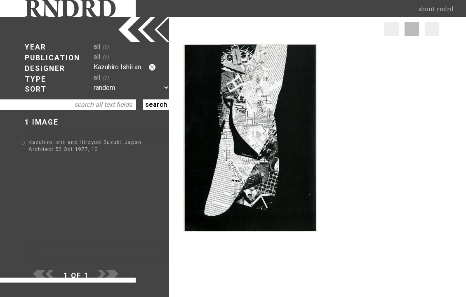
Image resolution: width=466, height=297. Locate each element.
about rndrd (436, 9)
